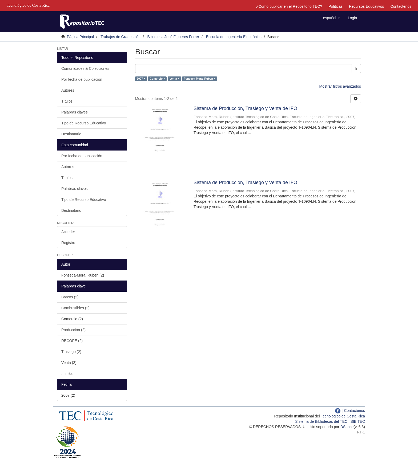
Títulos (67, 101)
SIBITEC (358, 421)
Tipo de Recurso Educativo (83, 123)
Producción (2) (73, 330)
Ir (356, 68)
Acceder (68, 232)
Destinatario (71, 134)
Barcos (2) (70, 297)
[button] (331, 18)
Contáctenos (400, 6)
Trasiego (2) (71, 352)
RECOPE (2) (72, 341)
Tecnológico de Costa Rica (343, 416)
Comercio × (157, 78)
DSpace (347, 427)
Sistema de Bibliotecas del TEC (321, 421)
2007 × (141, 78)
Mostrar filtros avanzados (340, 86)
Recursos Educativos (366, 6)
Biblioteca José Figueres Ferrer (173, 37)
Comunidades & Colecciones (85, 68)
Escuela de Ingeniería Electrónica (234, 37)
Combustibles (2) (75, 308)
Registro (68, 243)
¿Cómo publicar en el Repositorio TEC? (289, 6)
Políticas (335, 6)
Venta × (174, 78)
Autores (67, 90)
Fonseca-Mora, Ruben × (199, 78)
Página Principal (80, 37)
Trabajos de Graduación (120, 37)
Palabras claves (74, 112)
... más (67, 373)
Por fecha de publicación (81, 79)
